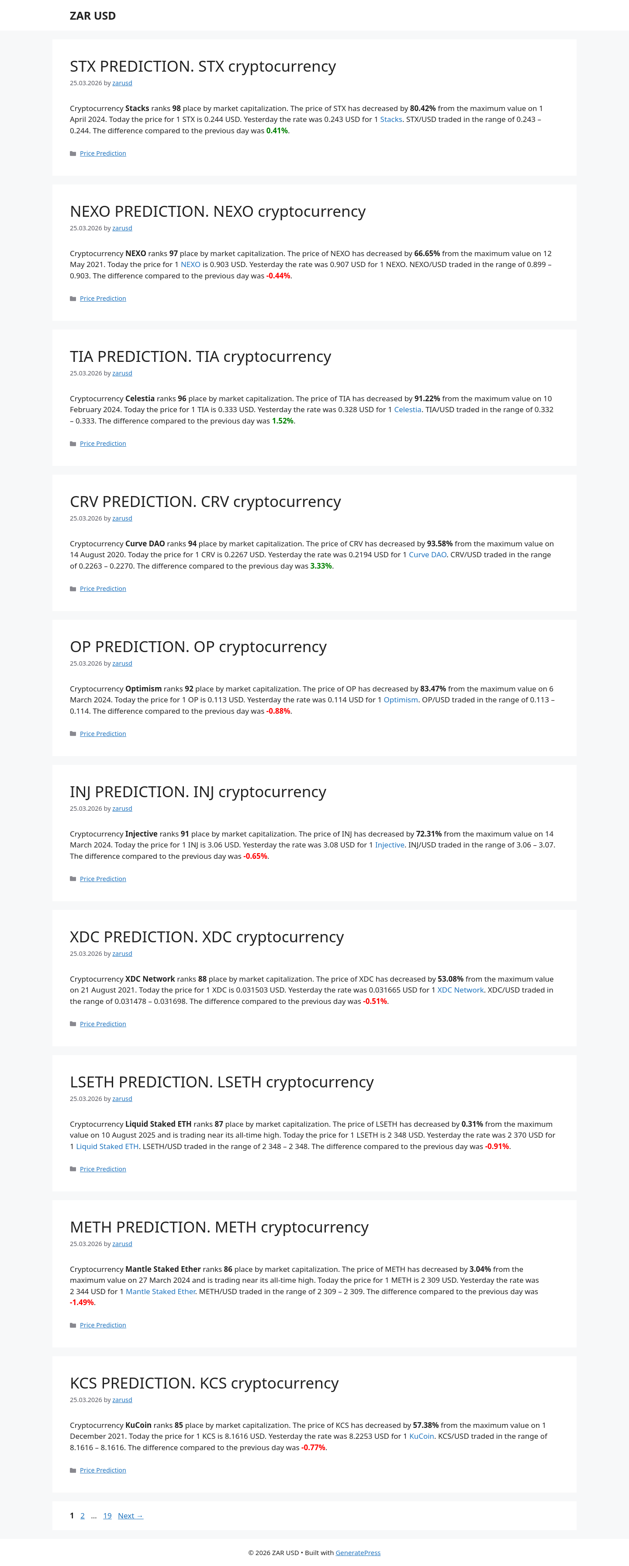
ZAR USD (93, 15)
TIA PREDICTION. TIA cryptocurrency (200, 356)
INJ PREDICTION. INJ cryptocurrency (198, 791)
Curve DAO (427, 554)
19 (108, 1515)
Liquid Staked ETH (107, 1146)
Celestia (408, 409)
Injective (389, 845)
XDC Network (461, 990)
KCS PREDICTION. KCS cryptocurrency (204, 1382)
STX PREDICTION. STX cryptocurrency (203, 66)
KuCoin (421, 1436)
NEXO (190, 264)
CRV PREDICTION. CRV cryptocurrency (205, 501)
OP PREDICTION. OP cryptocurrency (198, 646)
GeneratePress (357, 1552)
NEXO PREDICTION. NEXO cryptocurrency (218, 211)
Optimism (401, 699)
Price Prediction (103, 153)
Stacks (391, 119)
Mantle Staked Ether (160, 1291)
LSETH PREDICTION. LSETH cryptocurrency (222, 1081)
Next (131, 1515)
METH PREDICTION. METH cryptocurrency (219, 1226)
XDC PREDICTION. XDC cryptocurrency (207, 936)
